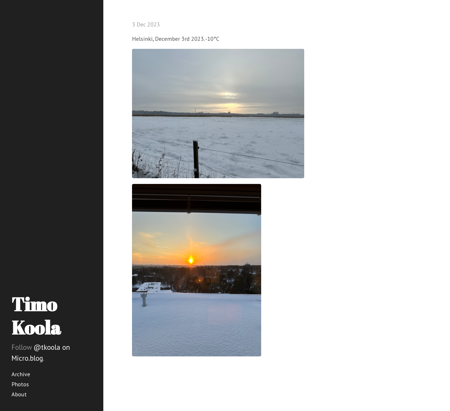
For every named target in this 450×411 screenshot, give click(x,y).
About (19, 394)
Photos (20, 384)
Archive (20, 374)
